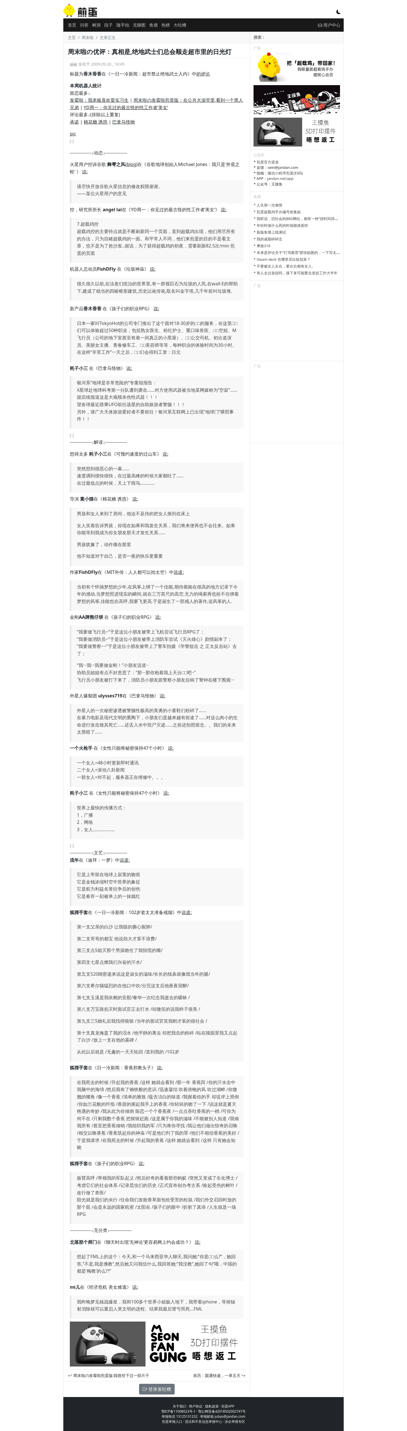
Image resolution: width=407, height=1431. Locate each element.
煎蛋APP (227, 1406)
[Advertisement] (296, 325)
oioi (73, 64)
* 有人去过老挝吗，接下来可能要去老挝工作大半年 (295, 272)
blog (131, 164)
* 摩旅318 (262, 245)
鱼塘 (153, 25)
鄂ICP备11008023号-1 (178, 1411)
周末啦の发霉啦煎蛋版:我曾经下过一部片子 (108, 1375)
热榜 (165, 25)
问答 (84, 25)
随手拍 (122, 25)
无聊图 (139, 25)
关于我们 (179, 1406)
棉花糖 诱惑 (95, 122)
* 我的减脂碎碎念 (268, 239)
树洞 (96, 25)
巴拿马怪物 (123, 122)
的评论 (203, 74)
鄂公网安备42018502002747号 (222, 1411)
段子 (108, 25)
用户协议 (195, 1406)
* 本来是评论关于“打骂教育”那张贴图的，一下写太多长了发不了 (306, 252)
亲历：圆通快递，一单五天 (219, 1375)
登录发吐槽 (157, 1389)
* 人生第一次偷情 (268, 205)
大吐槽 (180, 25)
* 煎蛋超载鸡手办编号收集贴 (277, 211)
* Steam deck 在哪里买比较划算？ (282, 259)
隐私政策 (212, 1406)
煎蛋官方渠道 (268, 162)
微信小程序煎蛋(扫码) (285, 173)
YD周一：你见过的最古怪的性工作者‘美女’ (126, 107)
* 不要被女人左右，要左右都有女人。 (284, 266)
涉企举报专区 (235, 1421)
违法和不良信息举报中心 (203, 1421)
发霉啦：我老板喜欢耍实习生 (99, 100)
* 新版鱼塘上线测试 (270, 232)
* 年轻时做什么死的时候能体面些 (281, 225)
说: (85, 172)
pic (73, 134)
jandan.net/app (280, 178)
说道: (179, 572)
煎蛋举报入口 (172, 1421)
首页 (72, 25)
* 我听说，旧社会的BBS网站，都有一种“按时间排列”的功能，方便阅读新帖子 (317, 218)
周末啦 (88, 37)
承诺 (74, 122)
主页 (72, 37)
